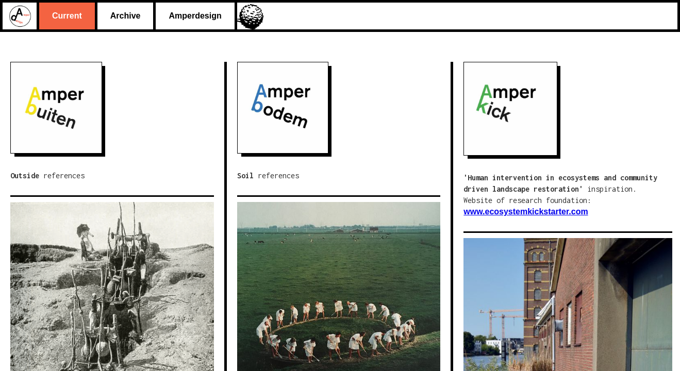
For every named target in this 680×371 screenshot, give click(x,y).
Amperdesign (195, 15)
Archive (125, 15)
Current (67, 15)
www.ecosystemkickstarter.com (525, 211)
